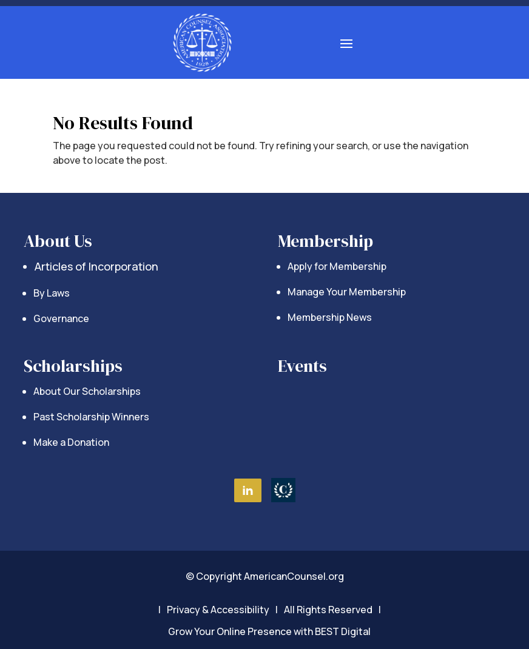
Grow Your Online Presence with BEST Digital (269, 631)
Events (302, 365)
